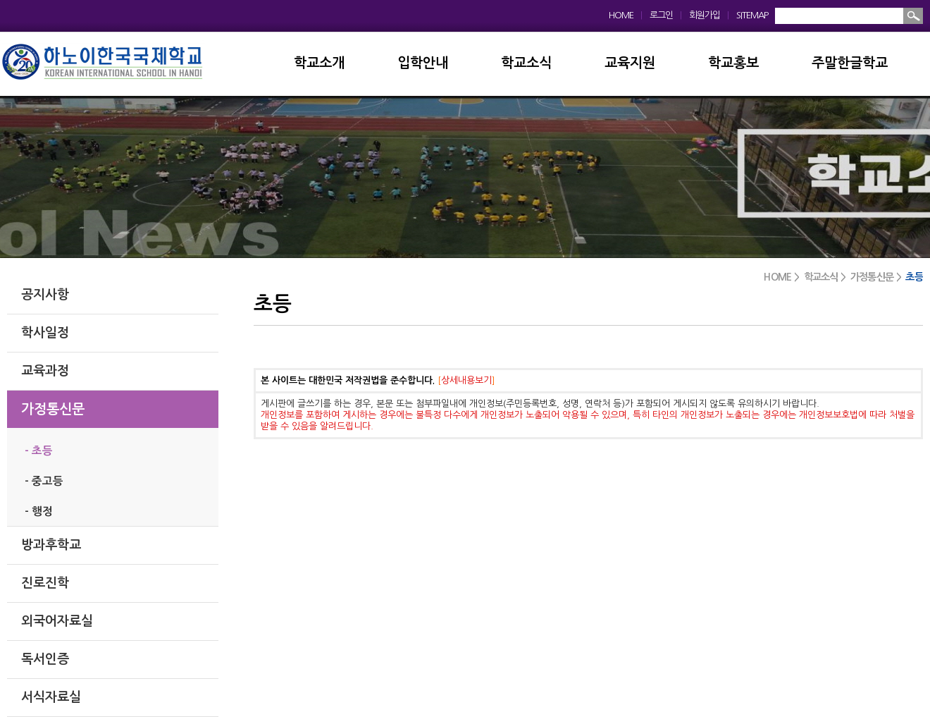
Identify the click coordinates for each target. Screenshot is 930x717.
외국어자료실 (57, 621)
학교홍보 (733, 63)
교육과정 (45, 370)
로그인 (661, 15)
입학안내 (422, 63)
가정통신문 (53, 409)
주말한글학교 (850, 63)
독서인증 (45, 659)
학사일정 (45, 332)
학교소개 (319, 63)
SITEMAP (752, 15)
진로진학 (45, 583)
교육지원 (629, 63)
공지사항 (45, 294)
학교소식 (526, 63)
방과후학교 (51, 545)
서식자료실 (51, 697)
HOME (621, 15)
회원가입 (704, 15)
